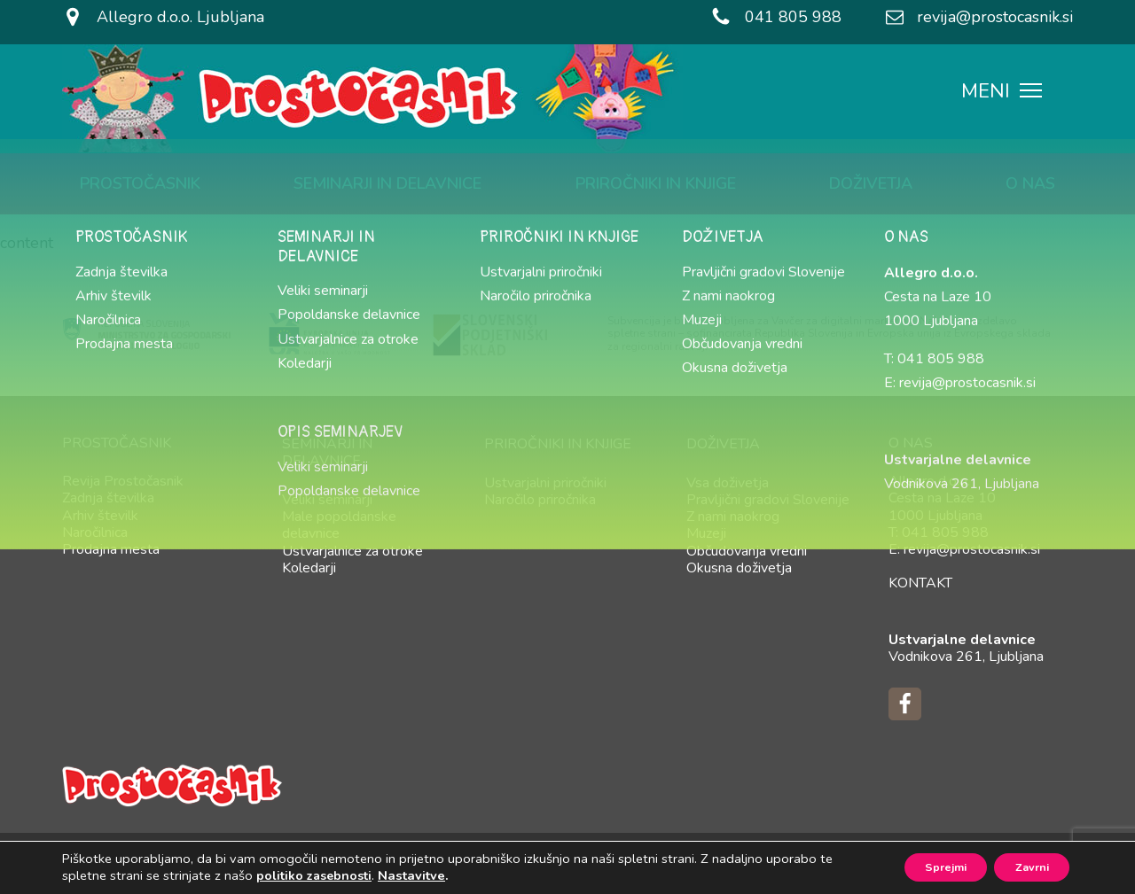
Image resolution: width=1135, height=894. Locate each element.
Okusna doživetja (739, 568)
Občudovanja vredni (746, 551)
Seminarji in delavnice (387, 183)
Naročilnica (95, 532)
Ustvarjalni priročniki (545, 483)
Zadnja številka (108, 498)
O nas (1030, 183)
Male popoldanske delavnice (339, 525)
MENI (1001, 93)
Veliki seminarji (327, 499)
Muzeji (706, 533)
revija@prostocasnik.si (995, 16)
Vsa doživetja (727, 483)
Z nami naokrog (732, 516)
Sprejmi (921, 866)
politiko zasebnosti (314, 875)
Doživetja (870, 183)
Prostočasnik (140, 183)
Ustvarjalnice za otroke (352, 551)
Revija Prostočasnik (123, 481)
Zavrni (1024, 866)
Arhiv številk (100, 515)
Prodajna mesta (111, 549)
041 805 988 (793, 16)
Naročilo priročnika (540, 499)
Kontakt (920, 583)
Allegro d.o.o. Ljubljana (180, 16)
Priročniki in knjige (655, 183)
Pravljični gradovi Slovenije (767, 499)
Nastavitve (411, 874)
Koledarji (309, 568)
